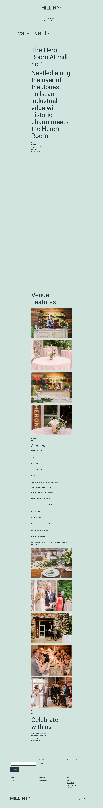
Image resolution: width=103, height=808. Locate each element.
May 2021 (13, 780)
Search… (12, 760)
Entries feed (70, 783)
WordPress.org (71, 787)
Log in (69, 780)
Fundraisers (34, 149)
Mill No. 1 (51, 18)
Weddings (34, 144)
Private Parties (35, 151)
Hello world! (42, 763)
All (32, 142)
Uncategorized (43, 780)
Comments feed (71, 785)
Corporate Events (36, 147)
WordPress (89, 799)
